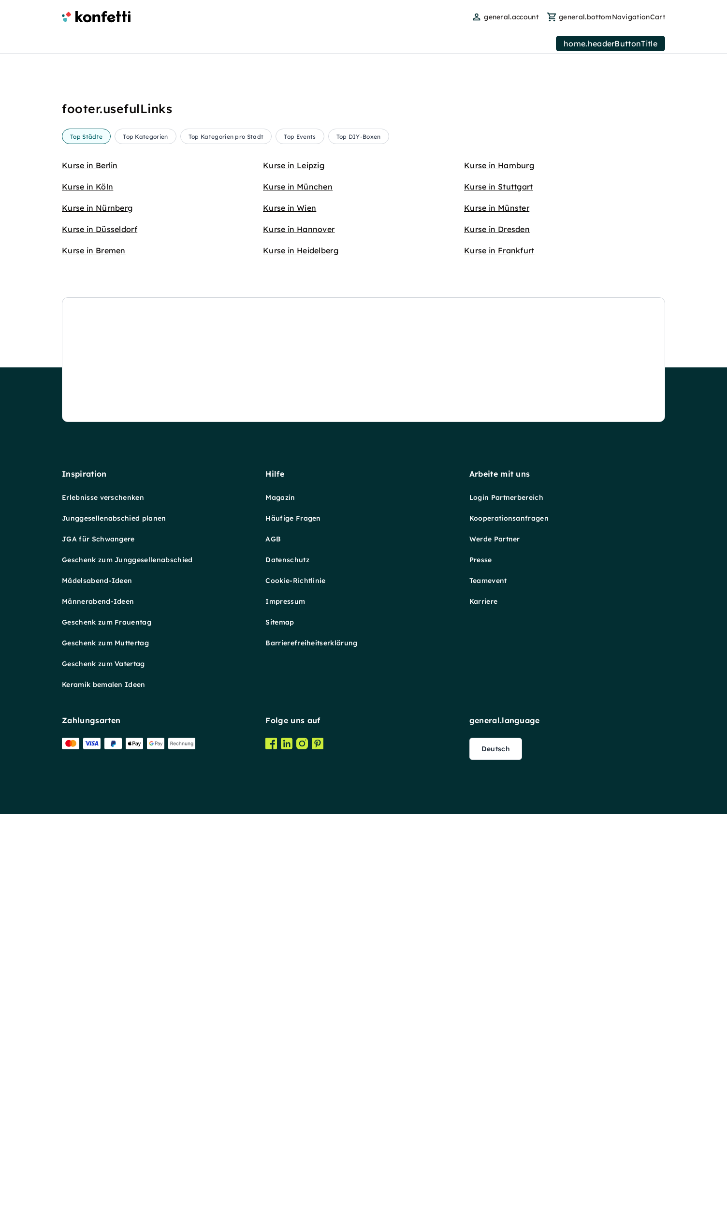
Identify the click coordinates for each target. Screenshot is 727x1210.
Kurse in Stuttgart (498, 186)
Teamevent (488, 502)
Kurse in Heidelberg (300, 250)
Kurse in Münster (496, 208)
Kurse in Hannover (298, 229)
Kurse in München (298, 186)
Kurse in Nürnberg (97, 208)
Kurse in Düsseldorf (99, 229)
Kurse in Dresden (497, 229)
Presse (480, 481)
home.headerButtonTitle (610, 43)
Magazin (280, 419)
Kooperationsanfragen (509, 440)
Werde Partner (494, 460)
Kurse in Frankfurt (499, 250)
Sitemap (279, 543)
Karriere (483, 523)
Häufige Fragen (292, 440)
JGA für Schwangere (98, 460)
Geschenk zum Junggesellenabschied (127, 481)
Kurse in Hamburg (499, 165)
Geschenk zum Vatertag (103, 585)
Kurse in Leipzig (293, 165)
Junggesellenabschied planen (114, 440)
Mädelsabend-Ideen (97, 502)
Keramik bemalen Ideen (103, 606)
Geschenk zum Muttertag (105, 564)
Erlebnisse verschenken (103, 419)
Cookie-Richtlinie (295, 502)
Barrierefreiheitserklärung (311, 564)
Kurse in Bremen (94, 250)
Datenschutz (287, 481)
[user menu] (504, 17)
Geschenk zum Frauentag (106, 543)
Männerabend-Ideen (98, 523)
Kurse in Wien (289, 208)
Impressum (285, 523)
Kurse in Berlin (90, 165)
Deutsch (495, 670)
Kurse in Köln (87, 186)
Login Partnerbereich (506, 419)
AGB (273, 460)
